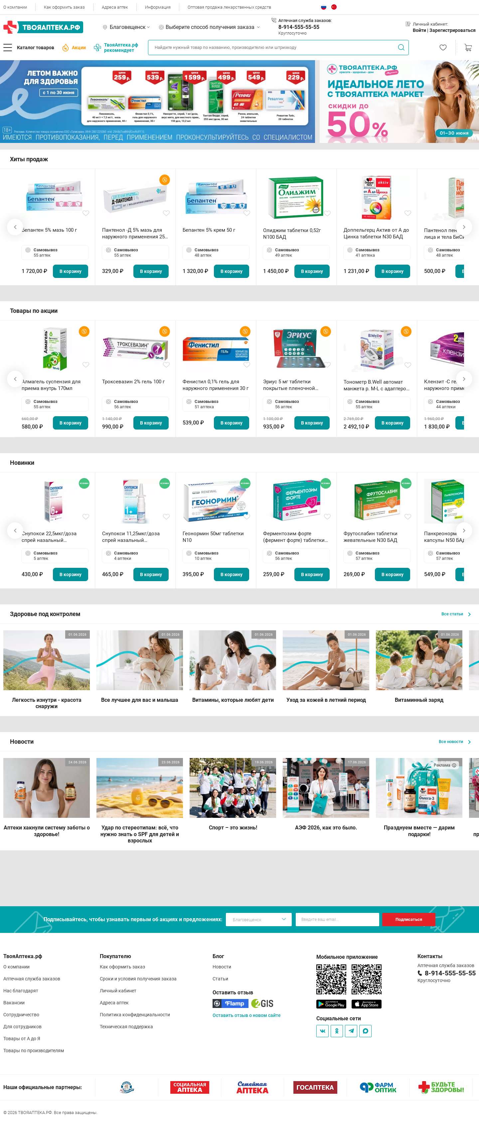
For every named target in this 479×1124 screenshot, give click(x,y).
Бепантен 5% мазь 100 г (49, 230)
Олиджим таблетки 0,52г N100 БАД (292, 233)
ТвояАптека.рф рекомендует (116, 47)
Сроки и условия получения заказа (138, 978)
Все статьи (456, 613)
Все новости (455, 741)
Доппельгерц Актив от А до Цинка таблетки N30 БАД (376, 233)
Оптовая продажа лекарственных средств (229, 7)
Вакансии (14, 1002)
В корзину (70, 271)
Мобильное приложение (347, 957)
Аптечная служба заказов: (305, 20)
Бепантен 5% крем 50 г (209, 230)
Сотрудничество (21, 1014)
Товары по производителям (33, 1050)
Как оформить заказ (64, 7)
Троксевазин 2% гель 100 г (133, 382)
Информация (158, 7)
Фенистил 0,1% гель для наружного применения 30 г (215, 385)
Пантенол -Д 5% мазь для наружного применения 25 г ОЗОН (135, 233)
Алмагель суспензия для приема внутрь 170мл (51, 385)
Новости (222, 966)
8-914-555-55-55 (298, 27)
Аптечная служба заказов (31, 978)
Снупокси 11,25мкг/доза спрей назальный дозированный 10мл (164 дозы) (132, 537)
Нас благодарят (20, 990)
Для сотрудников (22, 1026)
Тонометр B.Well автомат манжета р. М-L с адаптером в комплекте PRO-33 (377, 385)
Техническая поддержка (126, 1026)
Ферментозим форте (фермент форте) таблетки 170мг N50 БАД (294, 537)
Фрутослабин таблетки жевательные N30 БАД (371, 537)
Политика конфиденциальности (135, 1014)
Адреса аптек (115, 7)
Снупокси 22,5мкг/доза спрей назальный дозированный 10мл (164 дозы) (52, 537)
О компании (15, 7)
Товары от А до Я (21, 1038)
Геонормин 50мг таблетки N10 (213, 537)
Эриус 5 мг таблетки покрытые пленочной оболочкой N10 (289, 385)
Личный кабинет (118, 990)
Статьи (220, 978)
